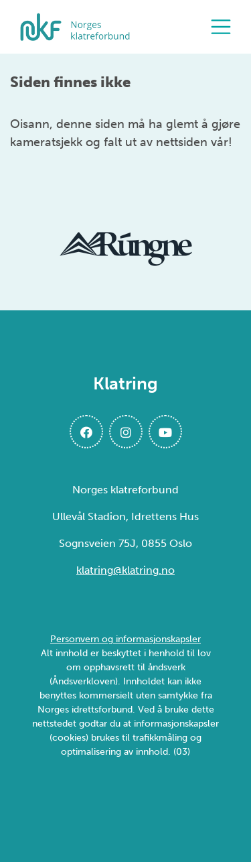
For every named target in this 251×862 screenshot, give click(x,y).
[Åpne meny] (224, 27)
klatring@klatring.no (125, 570)
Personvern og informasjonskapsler (125, 639)
